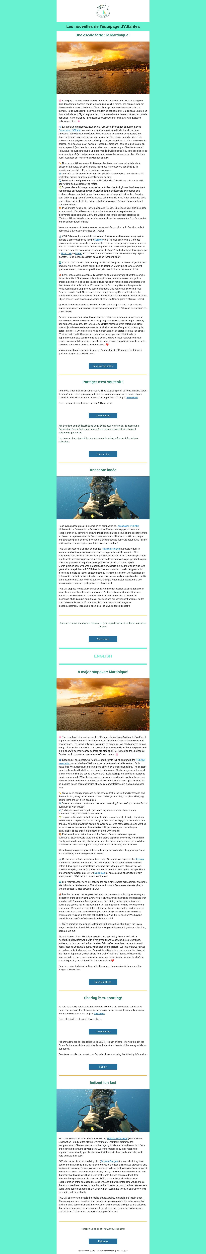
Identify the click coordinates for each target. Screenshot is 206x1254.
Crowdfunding (103, 415)
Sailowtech (131, 397)
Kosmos (98, 240)
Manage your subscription (103, 1251)
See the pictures (103, 982)
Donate (103, 1067)
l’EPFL (78, 253)
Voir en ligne (122, 1251)
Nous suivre (103, 639)
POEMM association (117, 1138)
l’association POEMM (69, 130)
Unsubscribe (84, 1251)
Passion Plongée (111, 549)
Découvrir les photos (103, 366)
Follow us (103, 1241)
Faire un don (103, 454)
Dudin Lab (66, 253)
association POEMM (128, 526)
